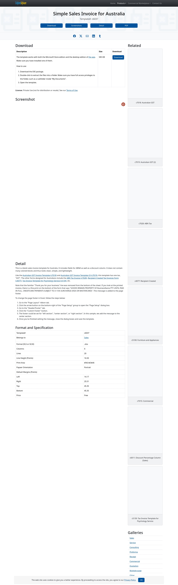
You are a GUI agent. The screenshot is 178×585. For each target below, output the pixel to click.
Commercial (135, 561)
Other (132, 575)
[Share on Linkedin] (93, 36)
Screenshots (76, 25)
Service (133, 542)
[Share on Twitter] (80, 36)
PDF (126, 25)
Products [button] (121, 3)
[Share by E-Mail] (87, 36)
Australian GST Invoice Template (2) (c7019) (79, 275)
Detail (101, 25)
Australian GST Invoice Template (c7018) (40, 275)
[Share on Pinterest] (123, 104)
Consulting (134, 547)
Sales (86, 337)
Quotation (134, 566)
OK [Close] (141, 580)
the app (92, 57)
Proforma (134, 552)
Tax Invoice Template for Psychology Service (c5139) (44, 281)
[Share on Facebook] (74, 36)
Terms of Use (72, 90)
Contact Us (157, 3)
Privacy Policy (130, 580)
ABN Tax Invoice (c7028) (77, 278)
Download (51, 25)
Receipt (133, 556)
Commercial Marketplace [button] (138, 3)
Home (112, 3)
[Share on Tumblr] (100, 36)
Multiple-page (135, 570)
